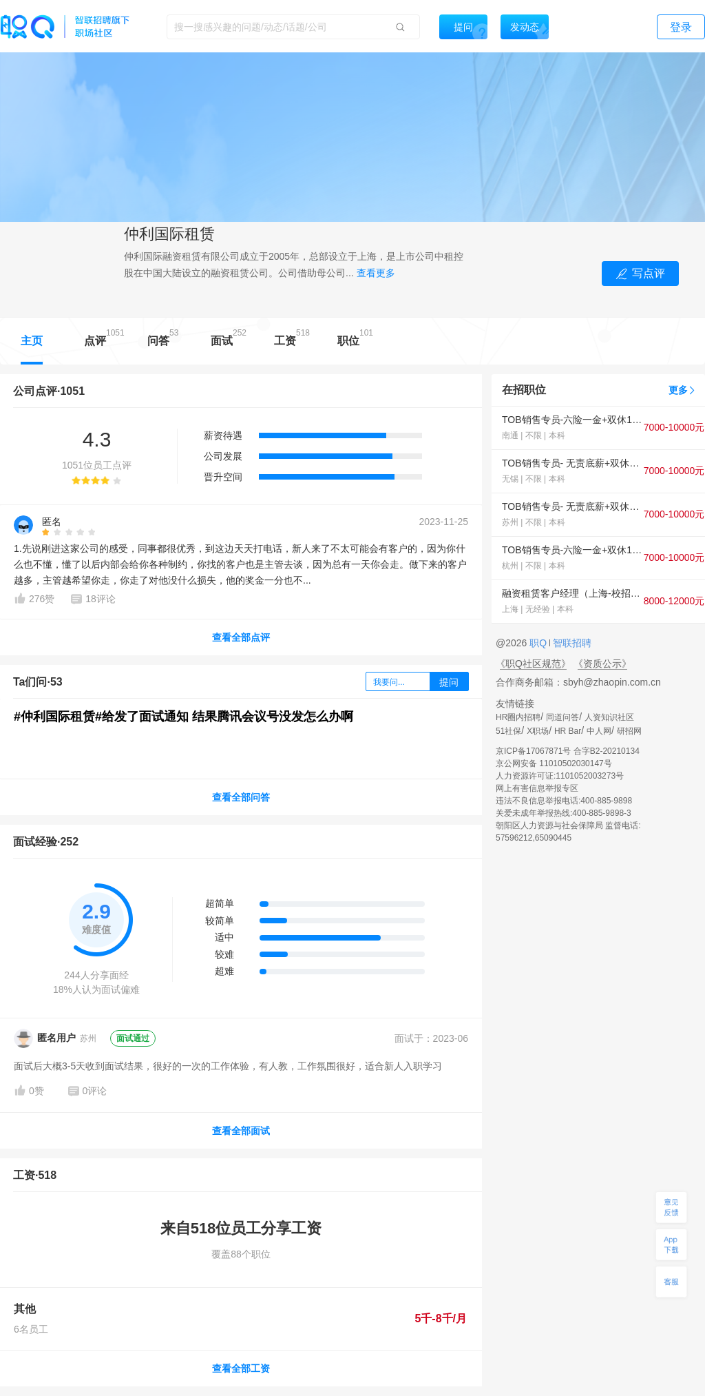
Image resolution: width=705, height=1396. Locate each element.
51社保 (508, 731)
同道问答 (562, 717)
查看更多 (376, 272)
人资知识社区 (609, 717)
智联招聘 (570, 642)
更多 (678, 390)
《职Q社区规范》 (533, 663)
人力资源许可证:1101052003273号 (560, 776)
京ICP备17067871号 (533, 751)
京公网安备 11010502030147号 (554, 763)
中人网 (599, 731)
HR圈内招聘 (518, 717)
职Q (539, 642)
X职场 (538, 731)
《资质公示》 (602, 663)
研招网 (629, 731)
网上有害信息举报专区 (537, 788)
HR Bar (567, 731)
